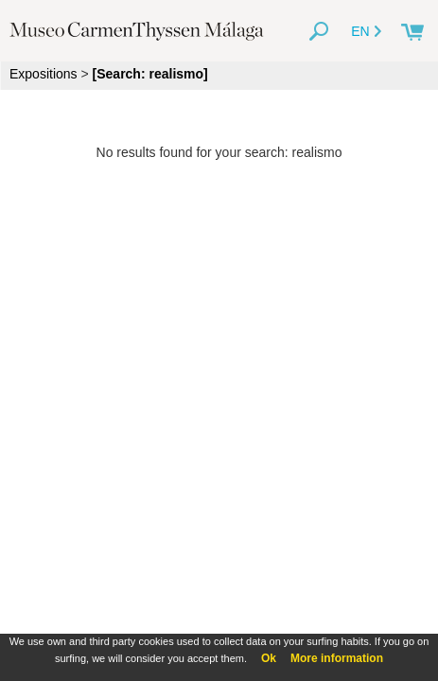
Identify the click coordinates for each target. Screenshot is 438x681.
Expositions (43, 73)
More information (336, 658)
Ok (268, 658)
